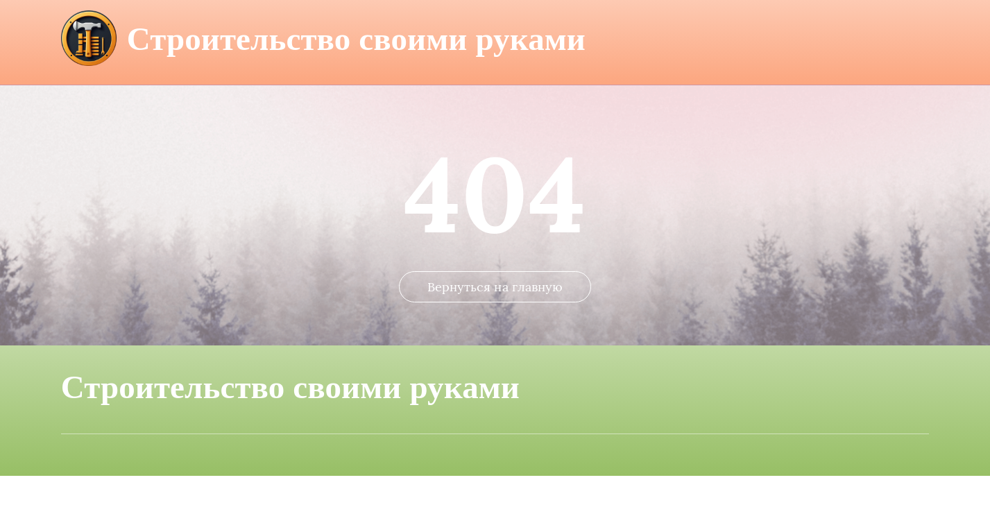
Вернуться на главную (495, 343)
